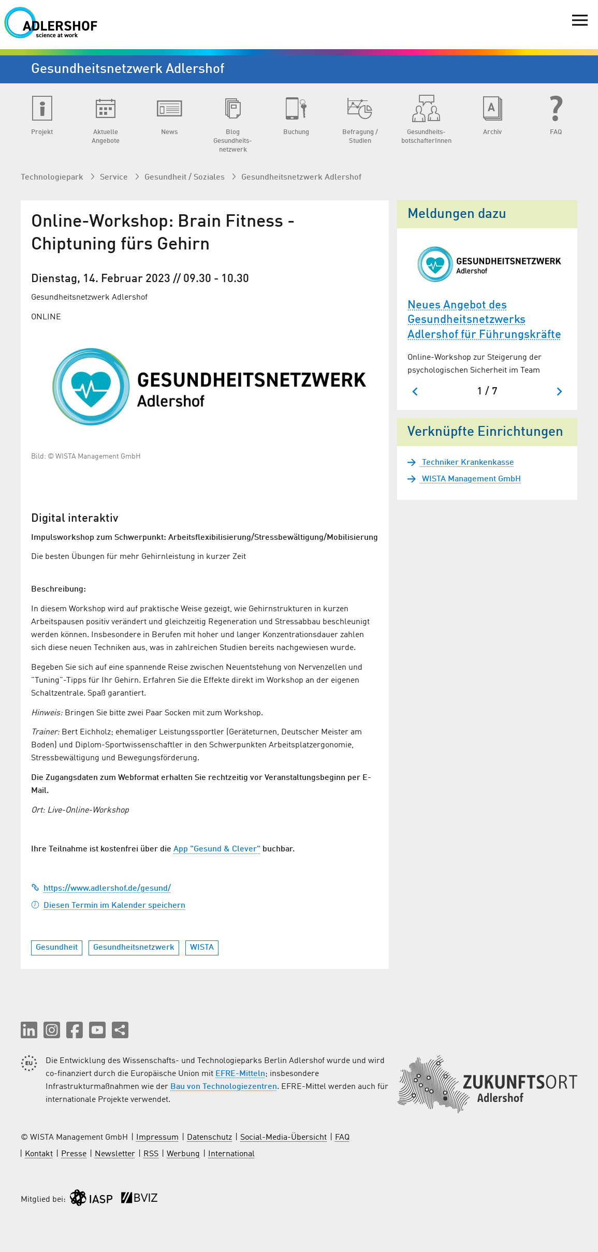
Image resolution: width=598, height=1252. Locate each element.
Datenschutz (209, 1137)
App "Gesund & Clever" (216, 849)
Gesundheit (57, 948)
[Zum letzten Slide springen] (415, 392)
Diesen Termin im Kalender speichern (108, 906)
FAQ (342, 1137)
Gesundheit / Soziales (185, 177)
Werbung (183, 1154)
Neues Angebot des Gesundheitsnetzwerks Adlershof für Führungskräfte (484, 320)
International (231, 1154)
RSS (150, 1154)
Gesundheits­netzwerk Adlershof (301, 177)
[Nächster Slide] (559, 392)
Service (115, 177)
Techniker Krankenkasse (467, 463)
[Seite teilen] (120, 1030)
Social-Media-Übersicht (283, 1137)
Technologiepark (53, 177)
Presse (73, 1154)
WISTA (202, 948)
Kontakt (39, 1154)
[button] (29, 1030)
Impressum (157, 1137)
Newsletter (115, 1154)
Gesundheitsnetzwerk (133, 948)
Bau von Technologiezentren (223, 1087)
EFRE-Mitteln (240, 1074)
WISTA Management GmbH (470, 479)
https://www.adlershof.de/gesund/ (101, 889)
